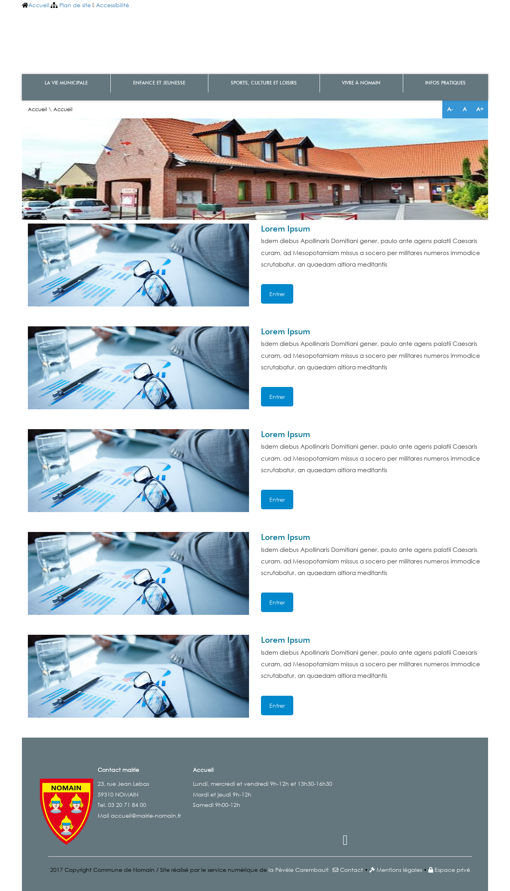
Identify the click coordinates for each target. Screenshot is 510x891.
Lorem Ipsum (285, 229)
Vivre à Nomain (361, 83)
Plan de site (75, 5)
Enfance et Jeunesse (159, 83)
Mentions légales (399, 869)
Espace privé (452, 869)
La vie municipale (66, 83)
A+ (479, 109)
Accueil (38, 5)
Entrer (277, 294)
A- (450, 109)
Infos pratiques (445, 83)
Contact (351, 869)
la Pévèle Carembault (299, 869)
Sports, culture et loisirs (264, 83)
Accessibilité (112, 5)
